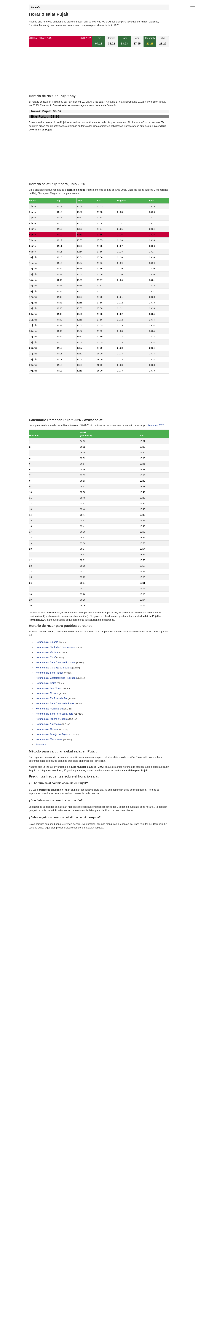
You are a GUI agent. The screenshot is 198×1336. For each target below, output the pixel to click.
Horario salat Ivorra (46, 683)
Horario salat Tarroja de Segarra (53, 734)
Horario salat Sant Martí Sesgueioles (55, 647)
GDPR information (38, 843)
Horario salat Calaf (46, 657)
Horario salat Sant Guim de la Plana (55, 703)
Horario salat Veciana (47, 652)
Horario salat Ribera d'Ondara (52, 719)
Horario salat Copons (47, 693)
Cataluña (35, 7)
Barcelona (41, 744)
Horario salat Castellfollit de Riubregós (56, 678)
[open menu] (192, 5)
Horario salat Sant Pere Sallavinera (54, 714)
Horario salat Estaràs (47, 642)
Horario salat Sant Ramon (49, 673)
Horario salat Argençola (48, 724)
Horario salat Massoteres (49, 739)
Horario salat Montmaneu (49, 709)
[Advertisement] (99, 73)
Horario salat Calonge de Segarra (54, 667)
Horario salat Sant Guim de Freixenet (55, 662)
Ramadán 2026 (155, 425)
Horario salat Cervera (47, 729)
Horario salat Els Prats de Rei (51, 698)
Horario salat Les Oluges (49, 688)
